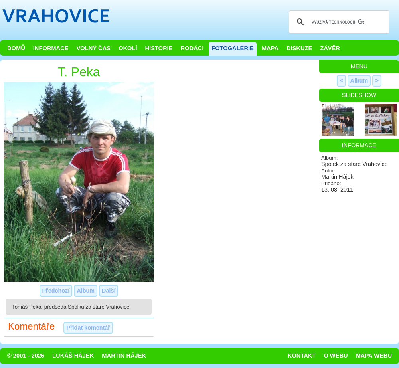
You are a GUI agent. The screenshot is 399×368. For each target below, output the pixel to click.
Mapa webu (374, 355)
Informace (51, 48)
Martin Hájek (124, 355)
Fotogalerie (232, 48)
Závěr (330, 48)
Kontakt (302, 355)
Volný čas (94, 48)
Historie (158, 48)
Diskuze (299, 48)
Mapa (270, 48)
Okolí (128, 48)
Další (108, 290)
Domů (16, 48)
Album (86, 290)
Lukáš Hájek (73, 355)
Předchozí (56, 290)
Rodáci (191, 48)
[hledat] (338, 22)
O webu (336, 355)
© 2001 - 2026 (25, 355)
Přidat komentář (88, 327)
